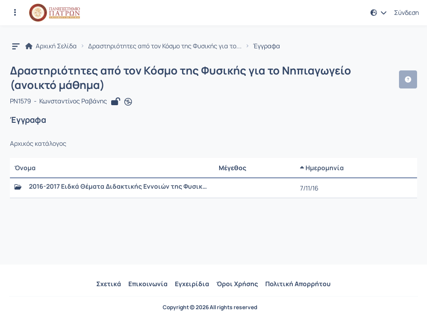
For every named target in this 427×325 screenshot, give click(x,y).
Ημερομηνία (322, 167)
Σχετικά (108, 283)
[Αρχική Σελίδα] (54, 13)
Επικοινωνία (148, 283)
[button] (379, 12)
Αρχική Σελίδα (51, 46)
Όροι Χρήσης (237, 283)
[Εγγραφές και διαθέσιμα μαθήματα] (15, 12)
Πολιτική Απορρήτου (298, 283)
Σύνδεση (406, 12)
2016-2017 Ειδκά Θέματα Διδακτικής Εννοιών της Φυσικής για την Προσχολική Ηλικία (119, 186)
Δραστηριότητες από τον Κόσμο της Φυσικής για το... (165, 46)
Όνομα (25, 167)
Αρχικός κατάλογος (38, 143)
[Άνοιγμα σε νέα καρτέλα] (128, 101)
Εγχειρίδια (192, 283)
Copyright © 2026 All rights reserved (210, 307)
